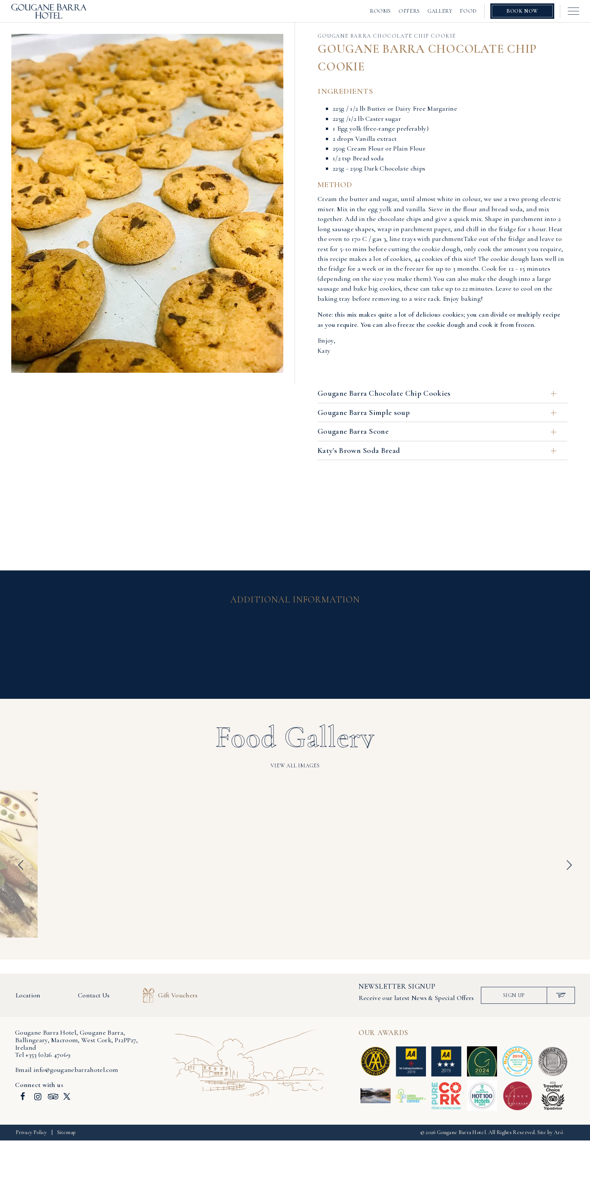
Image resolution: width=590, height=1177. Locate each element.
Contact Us (93, 995)
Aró (558, 1132)
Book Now (522, 11)
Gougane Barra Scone (437, 431)
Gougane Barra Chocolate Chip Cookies (437, 393)
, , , (76, 1040)
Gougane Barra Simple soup (437, 412)
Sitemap (66, 1132)
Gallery (439, 11)
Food (468, 11)
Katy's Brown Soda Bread (437, 450)
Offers (409, 11)
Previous (20, 865)
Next (569, 865)
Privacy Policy (31, 1132)
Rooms (380, 11)
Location (28, 995)
